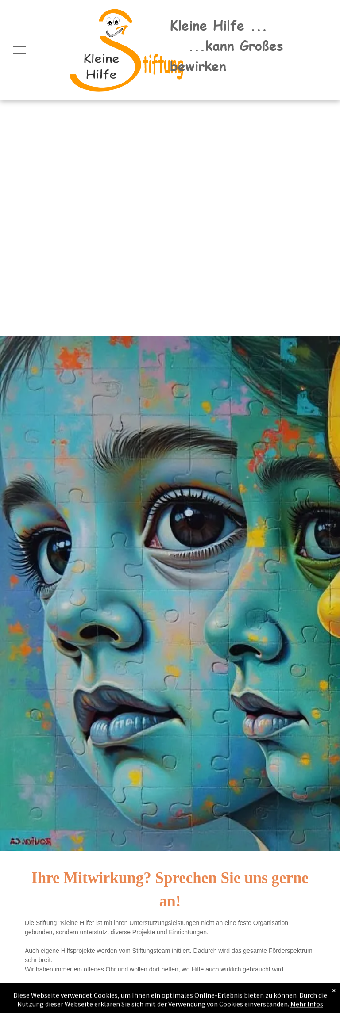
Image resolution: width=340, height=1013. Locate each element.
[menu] (19, 49)
